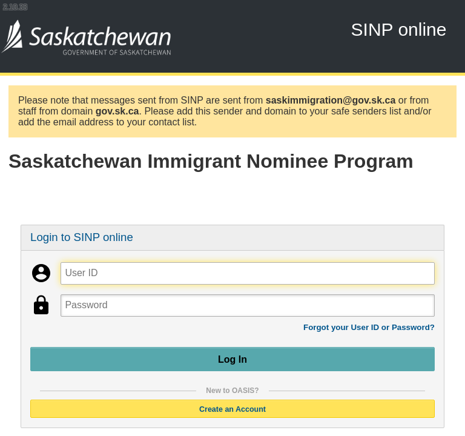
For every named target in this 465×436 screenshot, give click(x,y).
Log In (232, 359)
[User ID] (247, 273)
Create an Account (232, 408)
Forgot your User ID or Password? (369, 327)
